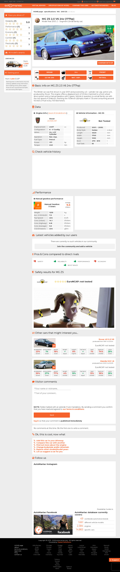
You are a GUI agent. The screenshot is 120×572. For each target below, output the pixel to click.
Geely (60, 551)
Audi (36, 547)
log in (36, 421)
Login (80, 1)
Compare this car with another (50, 443)
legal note (12, 1)
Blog (114, 5)
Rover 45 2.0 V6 (106, 339)
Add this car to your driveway (49, 441)
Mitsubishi (94, 547)
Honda (60, 553)
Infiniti (70, 545)
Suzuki (57, 561)
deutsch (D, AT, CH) (91, 1)
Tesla (57, 563)
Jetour (70, 551)
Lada (70, 554)
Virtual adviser (38, 5)
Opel (94, 551)
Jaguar (70, 547)
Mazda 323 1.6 (107, 361)
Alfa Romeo (37, 545)
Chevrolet (36, 554)
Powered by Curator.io (105, 508)
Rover (106, 547)
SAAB (106, 549)
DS (49, 551)
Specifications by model (59, 5)
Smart (106, 554)
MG (58, 12)
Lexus (82, 549)
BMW (37, 549)
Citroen (49, 547)
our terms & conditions (73, 409)
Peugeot (94, 553)
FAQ (16, 553)
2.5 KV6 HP (52, 121)
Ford (60, 549)
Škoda (69, 568)
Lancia (81, 545)
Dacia (49, 553)
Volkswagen (57, 566)
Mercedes (82, 554)
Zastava (69, 566)
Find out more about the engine (51, 445)
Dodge (60, 545)
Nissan (94, 549)
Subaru (57, 559)
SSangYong (106, 551)
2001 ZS (64, 12)
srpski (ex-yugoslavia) (107, 1)
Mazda (81, 553)
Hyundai (60, 554)
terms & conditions (20, 549)
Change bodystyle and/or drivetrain (52, 447)
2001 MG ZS (9, 58)
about (6, 1)
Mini (94, 545)
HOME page (38, 12)
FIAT (60, 547)
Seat (106, 553)
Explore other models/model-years (52, 449)
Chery (37, 553)
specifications (50, 12)
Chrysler (49, 545)
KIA (70, 553)
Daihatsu (49, 554)
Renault (106, 545)
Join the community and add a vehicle (74, 246)
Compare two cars (80, 5)
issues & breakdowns (57, 113)
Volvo (57, 568)
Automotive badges (99, 5)
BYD (36, 551)
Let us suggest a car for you (49, 451)
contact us (20, 1)
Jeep (70, 549)
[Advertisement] (17, 130)
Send (52, 415)
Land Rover (82, 547)
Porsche (94, 554)
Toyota (57, 565)
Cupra (49, 549)
